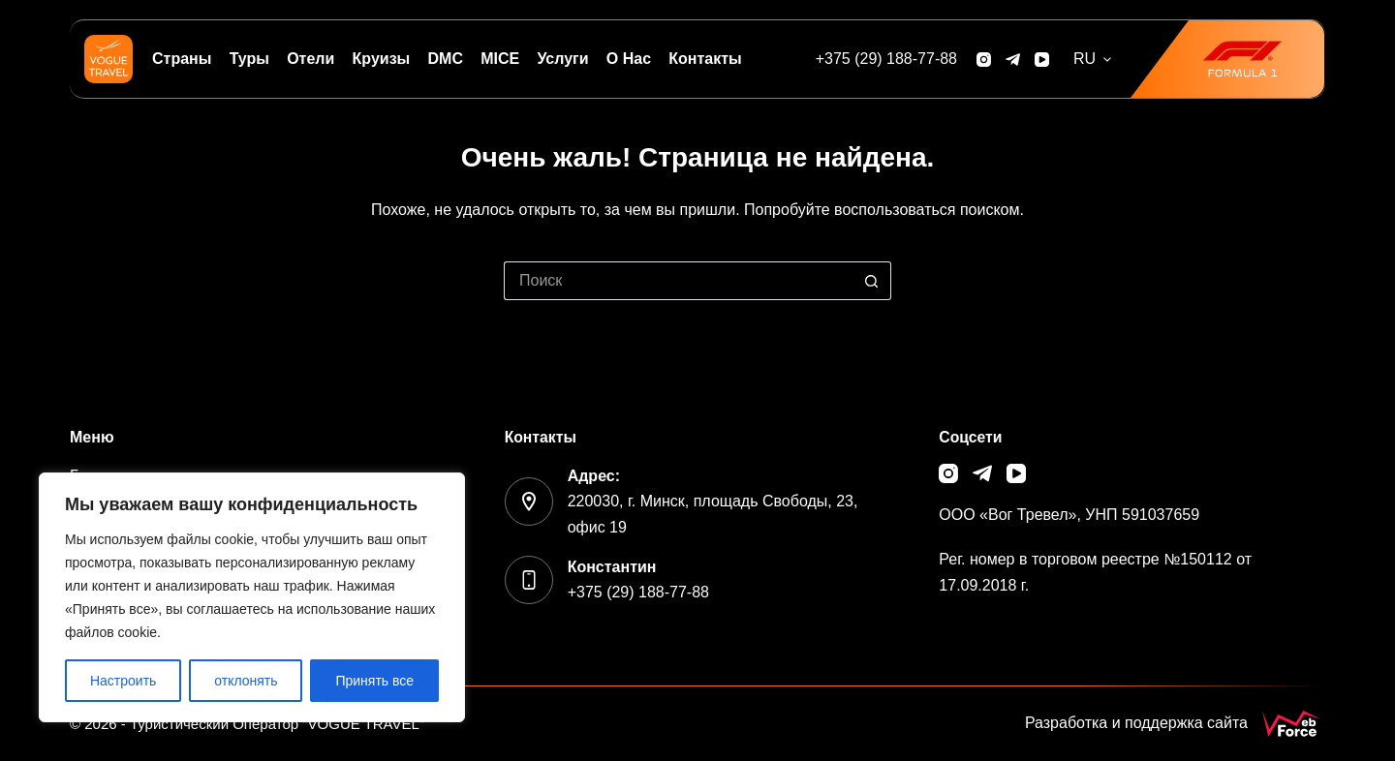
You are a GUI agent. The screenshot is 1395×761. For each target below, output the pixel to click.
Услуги (562, 58)
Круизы (382, 58)
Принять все (374, 680)
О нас (628, 58)
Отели (310, 58)
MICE (499, 58)
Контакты (704, 58)
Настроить (123, 680)
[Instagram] (983, 59)
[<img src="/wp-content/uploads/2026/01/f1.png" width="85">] (1227, 59)
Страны (181, 58)
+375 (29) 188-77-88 (638, 592)
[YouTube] (1042, 59)
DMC (445, 58)
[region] (252, 597)
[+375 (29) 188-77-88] (886, 59)
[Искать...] (678, 280)
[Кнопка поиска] (871, 280)
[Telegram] (1013, 59)
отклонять (245, 680)
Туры (249, 58)
